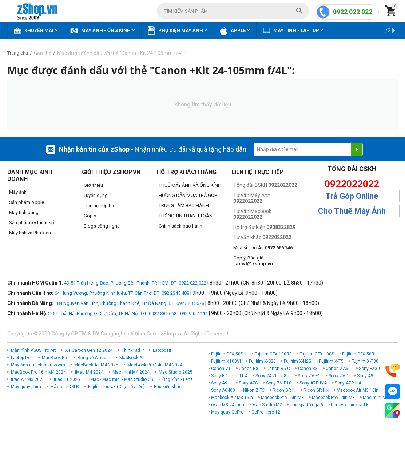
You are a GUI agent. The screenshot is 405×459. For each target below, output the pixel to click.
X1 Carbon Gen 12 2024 (88, 350)
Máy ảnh (18, 192)
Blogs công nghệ (102, 226)
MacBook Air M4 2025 (96, 364)
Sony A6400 (223, 390)
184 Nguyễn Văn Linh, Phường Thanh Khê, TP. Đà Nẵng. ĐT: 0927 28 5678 (129, 303)
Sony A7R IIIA (348, 383)
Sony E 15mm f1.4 (229, 375)
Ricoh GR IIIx (316, 390)
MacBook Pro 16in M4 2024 (38, 372)
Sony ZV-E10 (278, 383)
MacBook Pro (55, 357)
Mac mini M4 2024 (131, 372)
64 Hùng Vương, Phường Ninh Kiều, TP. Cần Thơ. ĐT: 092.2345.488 (122, 293)
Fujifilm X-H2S (297, 361)
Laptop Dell (22, 357)
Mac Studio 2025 (175, 372)
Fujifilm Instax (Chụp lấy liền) (116, 386)
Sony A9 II (221, 383)
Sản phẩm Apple (26, 202)
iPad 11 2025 (67, 379)
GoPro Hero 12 (265, 412)
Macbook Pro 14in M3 (333, 397)
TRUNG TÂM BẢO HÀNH (184, 205)
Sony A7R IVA (313, 383)
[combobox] (233, 11)
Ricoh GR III (284, 390)
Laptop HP (162, 350)
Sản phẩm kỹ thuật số (31, 222)
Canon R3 (308, 368)
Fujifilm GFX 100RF (272, 354)
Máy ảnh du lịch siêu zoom (38, 364)
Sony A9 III (367, 375)
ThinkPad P (133, 350)
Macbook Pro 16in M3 (282, 397)
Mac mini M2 (376, 397)
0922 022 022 (352, 12)
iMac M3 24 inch (227, 404)
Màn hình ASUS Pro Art (33, 350)
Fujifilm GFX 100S (316, 354)
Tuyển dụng (96, 195)
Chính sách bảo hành (180, 226)
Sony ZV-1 (339, 375)
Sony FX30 (369, 368)
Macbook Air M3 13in (357, 390)
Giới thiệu (93, 185)
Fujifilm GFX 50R (358, 354)
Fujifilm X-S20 (262, 361)
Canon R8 (248, 368)
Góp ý (90, 215)
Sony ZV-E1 (309, 375)
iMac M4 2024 (89, 372)
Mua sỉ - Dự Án (263, 247)
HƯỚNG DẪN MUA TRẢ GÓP (188, 195)
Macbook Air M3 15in (232, 397)
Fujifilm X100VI (226, 361)
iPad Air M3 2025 (28, 379)
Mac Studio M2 (267, 404)
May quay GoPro (227, 412)
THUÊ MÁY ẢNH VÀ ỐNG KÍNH (190, 185)
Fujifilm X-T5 (331, 361)
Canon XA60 (338, 368)
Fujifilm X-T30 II (367, 361)
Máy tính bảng (24, 212)
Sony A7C (248, 383)
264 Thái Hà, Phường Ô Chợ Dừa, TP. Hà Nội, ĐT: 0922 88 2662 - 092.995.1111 (129, 313)
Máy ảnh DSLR (64, 386)
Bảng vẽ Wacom (94, 357)
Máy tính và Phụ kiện (30, 232)
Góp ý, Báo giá (253, 260)
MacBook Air (132, 357)
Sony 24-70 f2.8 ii (272, 375)
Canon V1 (221, 368)
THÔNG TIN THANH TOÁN (186, 215)
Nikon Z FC (254, 390)
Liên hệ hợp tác (99, 205)
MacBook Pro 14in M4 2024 (154, 364)
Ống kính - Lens (177, 379)
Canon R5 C (278, 368)
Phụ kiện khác (168, 386)
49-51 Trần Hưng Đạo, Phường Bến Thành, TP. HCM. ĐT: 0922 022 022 (135, 283)
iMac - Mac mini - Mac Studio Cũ (121, 379)
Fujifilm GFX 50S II (228, 354)
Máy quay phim (26, 386)
